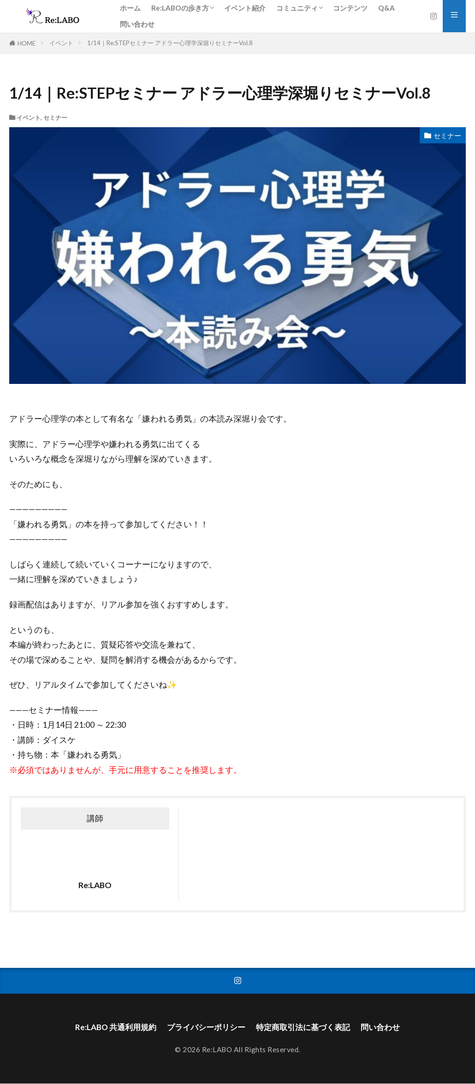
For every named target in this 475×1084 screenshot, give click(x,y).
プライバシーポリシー (203, 1027)
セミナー (55, 117)
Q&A (386, 8)
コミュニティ (297, 8)
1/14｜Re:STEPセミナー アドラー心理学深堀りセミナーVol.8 (170, 43)
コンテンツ (350, 8)
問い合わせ (137, 24)
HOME (27, 43)
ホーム (130, 8)
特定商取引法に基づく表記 (306, 1027)
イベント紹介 (245, 8)
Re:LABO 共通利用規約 (109, 1027)
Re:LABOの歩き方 (180, 8)
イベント (61, 43)
